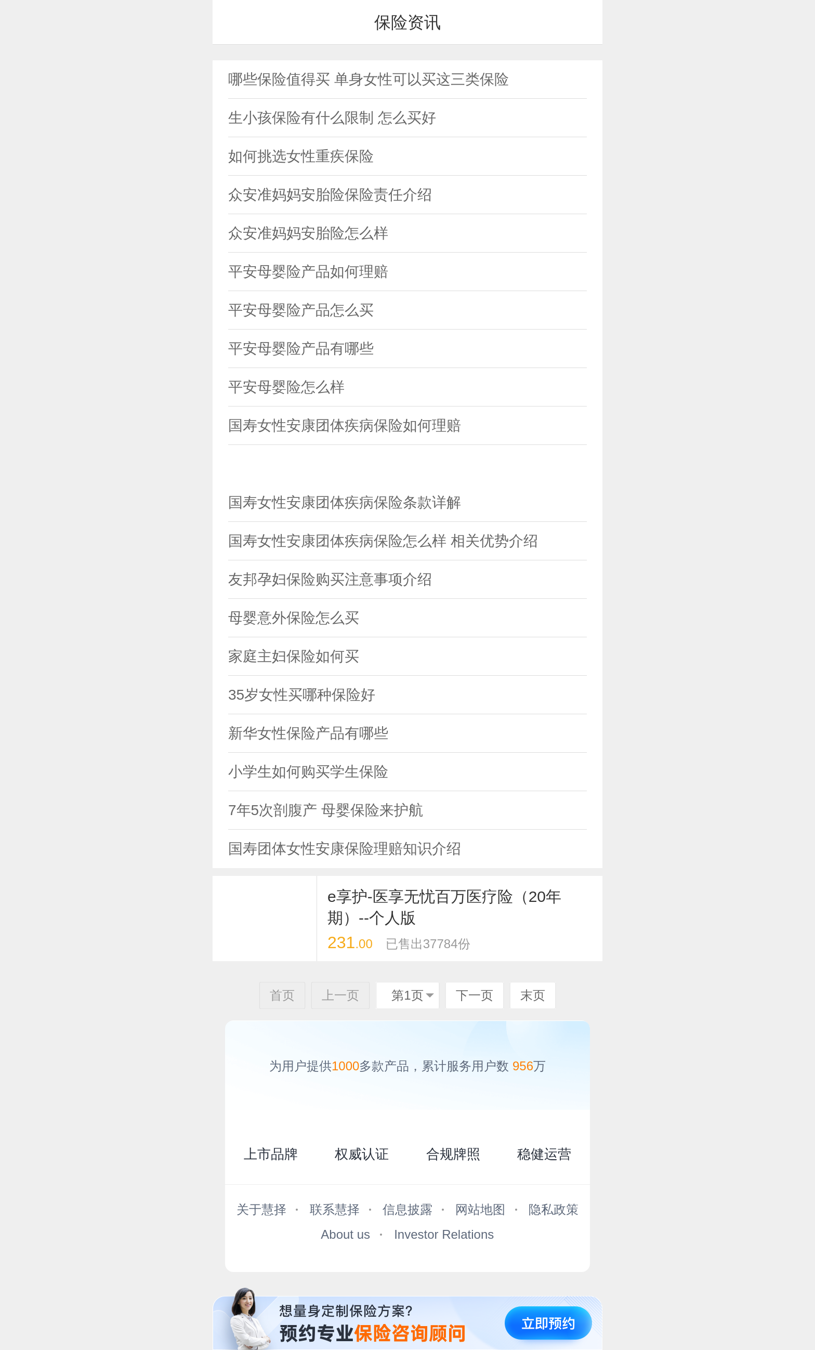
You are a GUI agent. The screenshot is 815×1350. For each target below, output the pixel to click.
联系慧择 (335, 1209)
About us (345, 1234)
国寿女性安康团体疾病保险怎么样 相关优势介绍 (383, 541)
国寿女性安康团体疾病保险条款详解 (344, 502)
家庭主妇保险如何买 (293, 656)
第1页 (407, 995)
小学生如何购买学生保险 (308, 772)
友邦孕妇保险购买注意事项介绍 (330, 579)
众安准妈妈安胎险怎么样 (308, 233)
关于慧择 (261, 1209)
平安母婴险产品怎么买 (301, 310)
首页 (282, 995)
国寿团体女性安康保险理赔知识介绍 (344, 849)
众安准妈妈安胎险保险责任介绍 (330, 195)
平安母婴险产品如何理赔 (308, 272)
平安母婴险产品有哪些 (301, 348)
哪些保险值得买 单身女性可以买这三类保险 (368, 79)
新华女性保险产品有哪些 (308, 733)
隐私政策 (554, 1209)
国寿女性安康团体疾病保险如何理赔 (344, 425)
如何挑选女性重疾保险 (301, 156)
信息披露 (407, 1209)
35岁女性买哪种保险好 (301, 695)
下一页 (474, 995)
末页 (532, 995)
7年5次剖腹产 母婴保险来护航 (325, 810)
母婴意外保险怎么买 (293, 618)
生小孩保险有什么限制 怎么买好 (332, 118)
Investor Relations (444, 1234)
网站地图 (480, 1209)
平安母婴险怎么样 (286, 387)
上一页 (340, 995)
